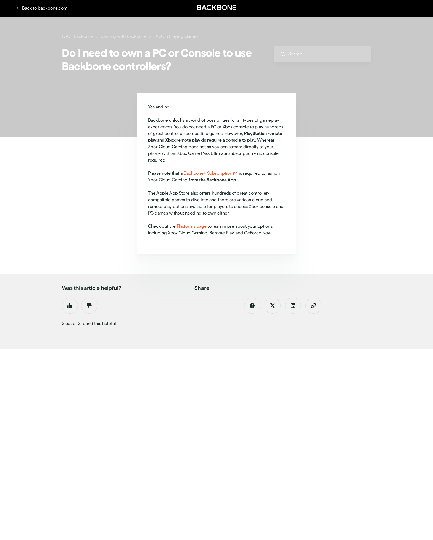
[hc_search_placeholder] (322, 54)
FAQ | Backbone (78, 36)
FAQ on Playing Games (175, 36)
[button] (216, 7)
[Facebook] (252, 305)
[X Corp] (272, 305)
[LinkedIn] (293, 305)
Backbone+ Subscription (208, 173)
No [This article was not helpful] (89, 306)
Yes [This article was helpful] (70, 306)
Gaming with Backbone (123, 36)
